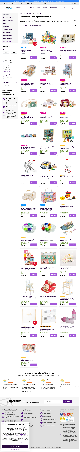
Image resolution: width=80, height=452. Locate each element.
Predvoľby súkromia (30, 447)
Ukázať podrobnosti (15, 449)
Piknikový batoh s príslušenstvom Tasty (27, 51)
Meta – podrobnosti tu (17, 435)
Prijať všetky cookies (15, 446)
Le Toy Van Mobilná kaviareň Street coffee (68, 51)
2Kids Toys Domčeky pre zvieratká (47, 116)
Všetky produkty (7, 77)
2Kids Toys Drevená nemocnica (65, 84)
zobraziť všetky (7, 71)
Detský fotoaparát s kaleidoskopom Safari (27, 116)
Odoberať (67, 401)
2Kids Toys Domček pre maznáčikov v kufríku (27, 84)
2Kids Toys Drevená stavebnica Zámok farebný (48, 51)
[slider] (3, 54)
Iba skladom (6, 79)
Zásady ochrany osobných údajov (43, 447)
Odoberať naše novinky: (15, 403)
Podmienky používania (57, 447)
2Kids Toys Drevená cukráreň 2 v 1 (45, 84)
